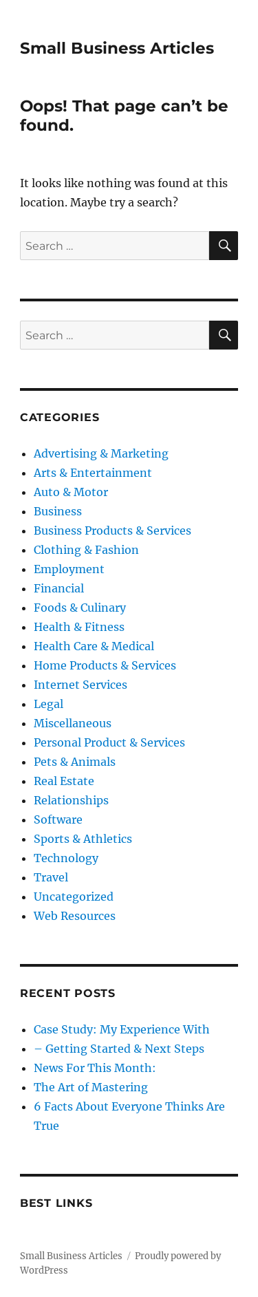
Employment (69, 569)
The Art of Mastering (91, 1087)
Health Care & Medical (94, 646)
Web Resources (75, 916)
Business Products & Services (112, 530)
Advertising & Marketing (101, 453)
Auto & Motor (71, 492)
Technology (66, 858)
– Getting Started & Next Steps (119, 1048)
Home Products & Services (105, 665)
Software (58, 819)
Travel (51, 877)
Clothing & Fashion (86, 550)
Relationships (71, 800)
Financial (59, 588)
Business (58, 511)
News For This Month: (95, 1068)
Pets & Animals (75, 762)
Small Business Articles (117, 48)
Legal (48, 704)
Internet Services (80, 685)
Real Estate (64, 781)
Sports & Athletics (83, 839)
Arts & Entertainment (93, 473)
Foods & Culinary (80, 607)
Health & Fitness (79, 627)
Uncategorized (74, 896)
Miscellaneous (72, 723)
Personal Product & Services (109, 742)
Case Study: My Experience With (122, 1029)
